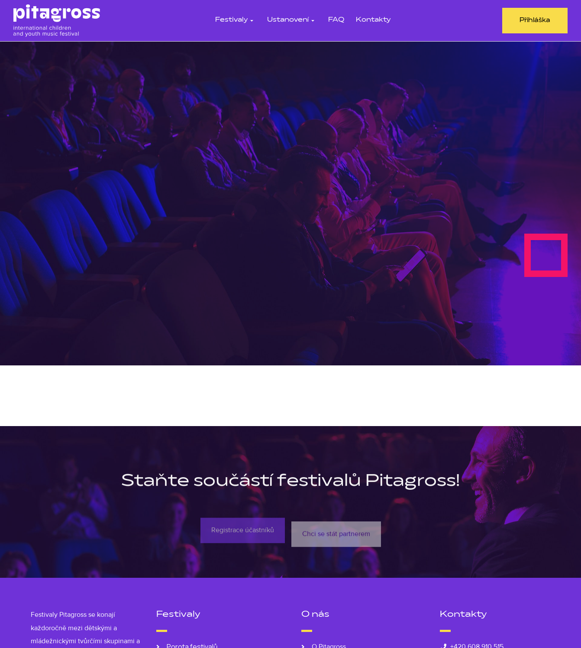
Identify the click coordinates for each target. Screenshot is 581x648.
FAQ (336, 20)
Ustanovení (291, 20)
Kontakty (373, 20)
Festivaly (235, 20)
